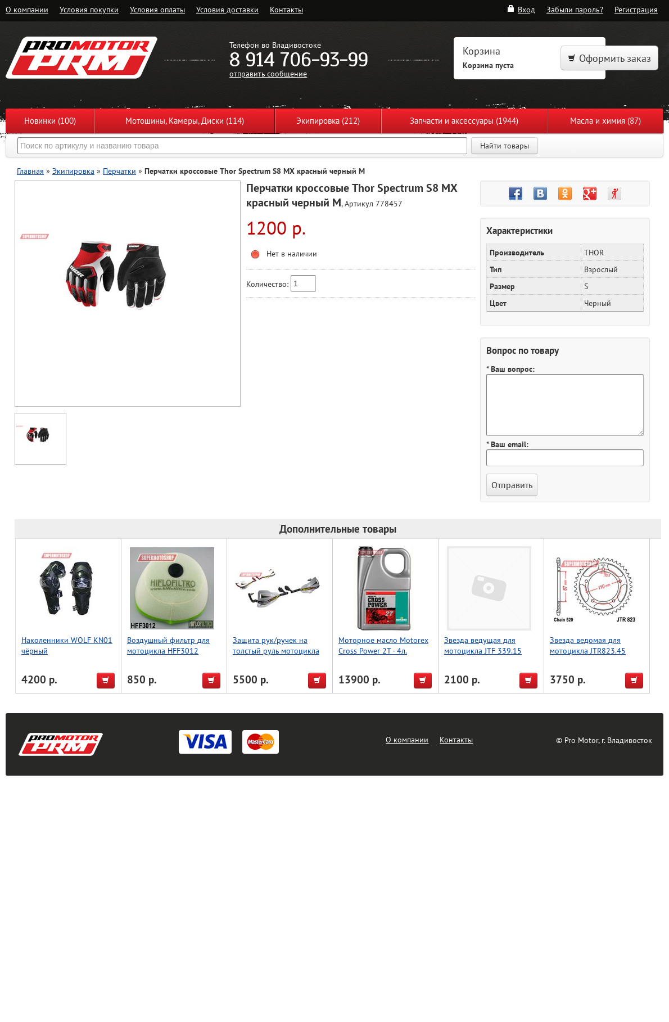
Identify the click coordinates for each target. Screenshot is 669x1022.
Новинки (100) (50, 120)
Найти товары (504, 146)
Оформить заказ (609, 58)
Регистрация (636, 9)
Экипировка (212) (328, 120)
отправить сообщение (268, 73)
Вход (521, 9)
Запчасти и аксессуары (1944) (464, 120)
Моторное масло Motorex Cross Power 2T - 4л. (383, 645)
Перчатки (119, 170)
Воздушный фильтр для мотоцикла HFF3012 (168, 645)
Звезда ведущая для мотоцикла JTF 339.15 (483, 645)
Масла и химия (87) (605, 120)
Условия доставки (227, 9)
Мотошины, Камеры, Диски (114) (184, 120)
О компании (27, 9)
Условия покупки (89, 9)
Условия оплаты (157, 9)
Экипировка (73, 170)
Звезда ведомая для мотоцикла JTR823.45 (588, 645)
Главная (30, 170)
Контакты (286, 9)
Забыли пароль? (574, 9)
